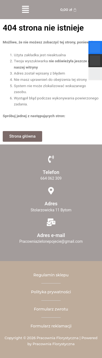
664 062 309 (51, 178)
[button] (25, 9)
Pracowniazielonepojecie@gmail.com (51, 241)
